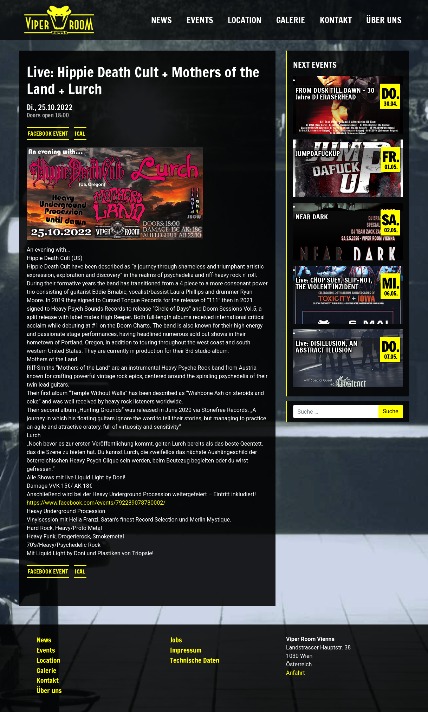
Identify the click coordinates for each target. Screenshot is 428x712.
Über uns (384, 20)
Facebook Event (48, 133)
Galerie (290, 20)
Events (200, 20)
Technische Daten (194, 660)
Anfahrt (295, 672)
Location (244, 20)
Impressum (185, 650)
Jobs (176, 640)
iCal (80, 133)
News (161, 20)
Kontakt (336, 20)
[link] (96, 502)
